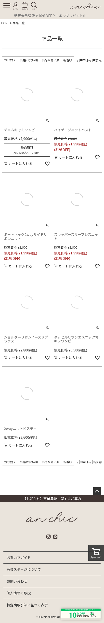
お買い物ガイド (19, 557)
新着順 (67, 60)
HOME (5, 23)
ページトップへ (97, 491)
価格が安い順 (29, 60)
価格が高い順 (50, 60)
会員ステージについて (24, 569)
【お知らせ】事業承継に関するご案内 (52, 498)
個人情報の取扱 (19, 592)
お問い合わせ (17, 581)
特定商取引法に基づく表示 (27, 604)
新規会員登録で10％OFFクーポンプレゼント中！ (52, 15)
